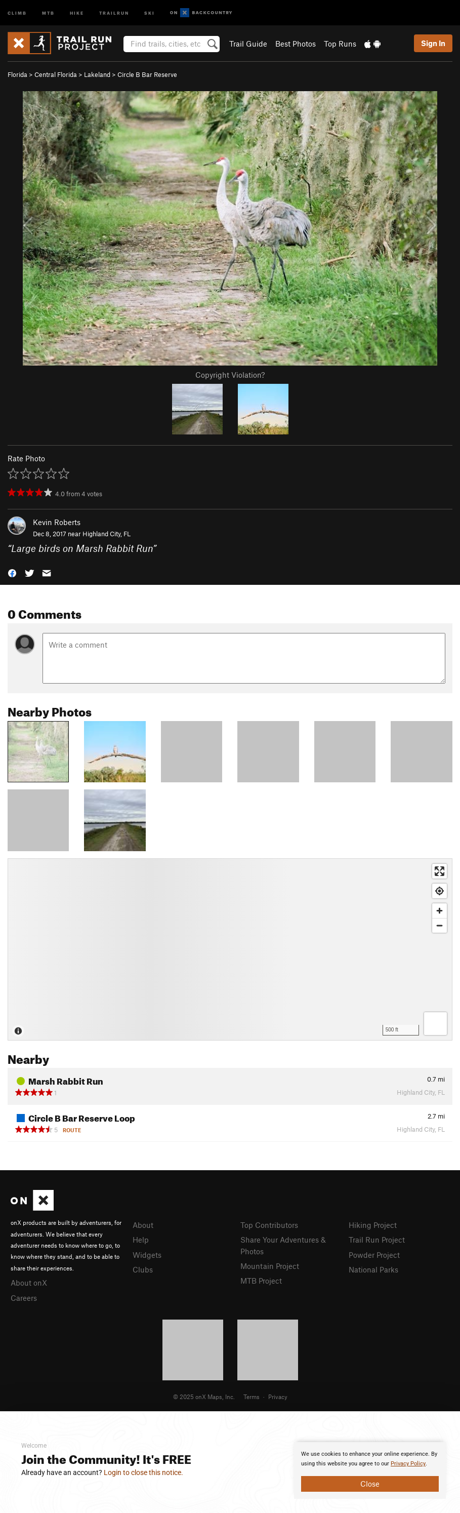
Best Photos (295, 43)
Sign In (433, 43)
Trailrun (114, 12)
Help (141, 1239)
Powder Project (374, 1254)
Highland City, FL (106, 534)
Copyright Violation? (230, 374)
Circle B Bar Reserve (147, 74)
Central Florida (55, 74)
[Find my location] (439, 891)
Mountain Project (269, 1265)
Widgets (147, 1254)
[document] (370, 1470)
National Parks (373, 1269)
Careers (24, 1297)
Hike (77, 12)
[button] (12, 572)
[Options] (435, 1023)
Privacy (277, 1396)
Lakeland (97, 74)
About (143, 1224)
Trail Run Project (377, 1239)
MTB (48, 12)
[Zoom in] (439, 910)
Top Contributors (269, 1224)
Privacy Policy (408, 1463)
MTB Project (261, 1280)
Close (370, 1483)
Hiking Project (373, 1224)
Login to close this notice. (143, 1472)
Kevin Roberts (56, 522)
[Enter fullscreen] (439, 871)
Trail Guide (248, 43)
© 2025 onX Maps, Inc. (204, 1396)
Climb (17, 12)
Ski (149, 12)
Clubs (143, 1269)
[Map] (230, 949)
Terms (251, 1396)
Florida (17, 74)
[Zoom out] (439, 925)
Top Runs (340, 43)
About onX (29, 1282)
